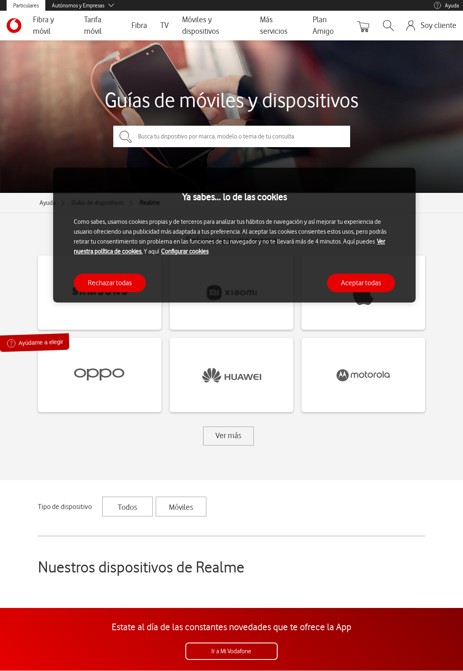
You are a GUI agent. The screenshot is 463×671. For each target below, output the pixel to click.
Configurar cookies (184, 251)
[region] (234, 235)
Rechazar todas (110, 283)
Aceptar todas (361, 283)
